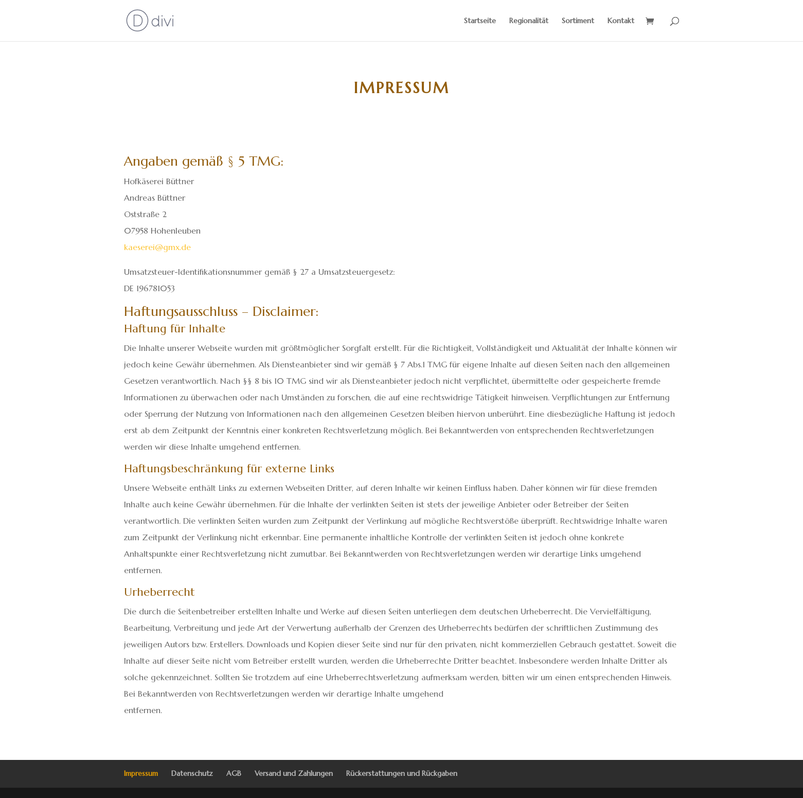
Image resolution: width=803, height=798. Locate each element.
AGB (233, 773)
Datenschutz (192, 773)
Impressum (141, 773)
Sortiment (578, 21)
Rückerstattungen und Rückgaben (401, 773)
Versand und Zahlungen (294, 773)
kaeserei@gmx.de (157, 247)
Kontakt (621, 21)
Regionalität (528, 21)
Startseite (480, 21)
